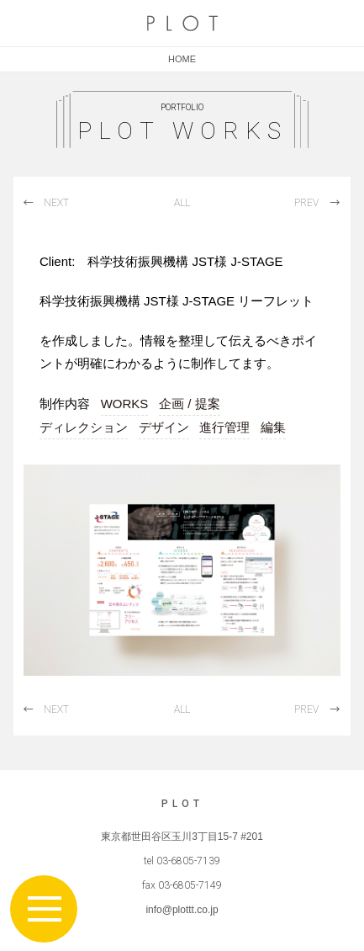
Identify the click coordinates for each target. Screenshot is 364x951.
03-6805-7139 (188, 861)
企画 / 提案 (189, 403)
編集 (273, 427)
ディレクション (84, 427)
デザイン (164, 427)
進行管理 (224, 427)
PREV (306, 203)
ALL (182, 203)
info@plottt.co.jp (181, 910)
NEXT (56, 203)
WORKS (125, 403)
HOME (182, 59)
